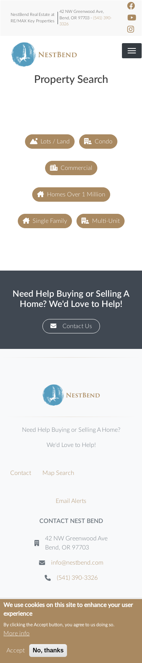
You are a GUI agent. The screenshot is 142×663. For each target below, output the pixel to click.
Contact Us (71, 326)
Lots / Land (50, 141)
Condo (98, 141)
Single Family (45, 221)
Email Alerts (71, 501)
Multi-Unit (100, 221)
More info (16, 636)
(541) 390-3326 (77, 578)
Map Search (58, 473)
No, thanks (48, 653)
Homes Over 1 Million (71, 194)
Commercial (71, 168)
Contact (20, 473)
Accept (15, 654)
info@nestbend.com (77, 563)
